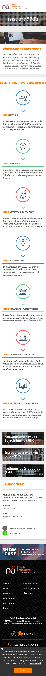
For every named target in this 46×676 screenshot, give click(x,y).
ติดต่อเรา (6, 608)
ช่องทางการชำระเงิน (31, 583)
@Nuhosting (14, 533)
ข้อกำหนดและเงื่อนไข (31, 588)
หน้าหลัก (5, 583)
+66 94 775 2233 (9, 508)
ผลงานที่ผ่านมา (8, 598)
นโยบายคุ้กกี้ (35, 663)
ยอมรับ (23, 670)
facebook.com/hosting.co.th (22, 528)
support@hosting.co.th (12, 516)
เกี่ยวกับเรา (6, 588)
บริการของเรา (7, 593)
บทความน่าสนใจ (8, 603)
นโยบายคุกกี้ (28, 593)
